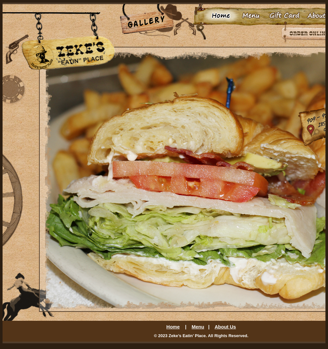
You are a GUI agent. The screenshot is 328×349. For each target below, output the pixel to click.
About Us (225, 326)
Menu (198, 326)
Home (173, 326)
